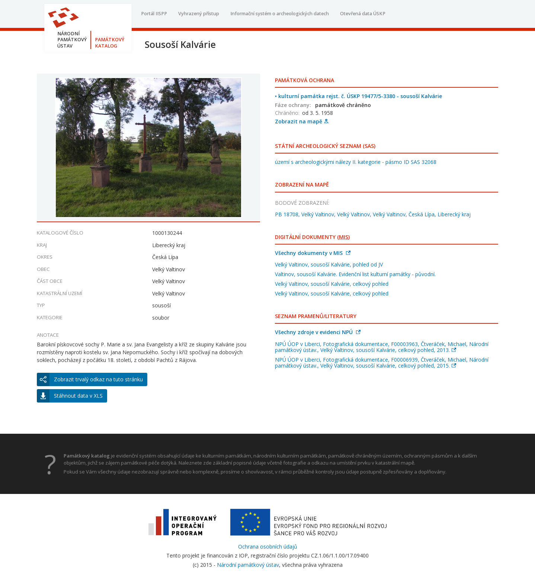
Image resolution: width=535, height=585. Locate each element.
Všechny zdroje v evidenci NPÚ (318, 332)
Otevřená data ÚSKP (362, 13)
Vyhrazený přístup (198, 13)
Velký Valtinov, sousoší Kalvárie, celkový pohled (331, 283)
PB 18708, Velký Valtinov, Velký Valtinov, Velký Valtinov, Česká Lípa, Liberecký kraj (373, 214)
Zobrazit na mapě (302, 121)
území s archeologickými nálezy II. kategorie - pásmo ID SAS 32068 (355, 161)
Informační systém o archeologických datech (279, 13)
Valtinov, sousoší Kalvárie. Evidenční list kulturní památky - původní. (355, 274)
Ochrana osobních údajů (267, 546)
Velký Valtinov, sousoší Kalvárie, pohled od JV (329, 264)
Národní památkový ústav (248, 564)
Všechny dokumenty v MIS (312, 252)
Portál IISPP (154, 13)
